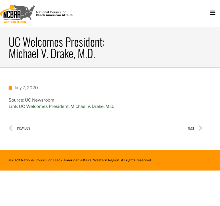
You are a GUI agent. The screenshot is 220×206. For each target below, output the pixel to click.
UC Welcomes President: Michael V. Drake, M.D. (66, 106)
